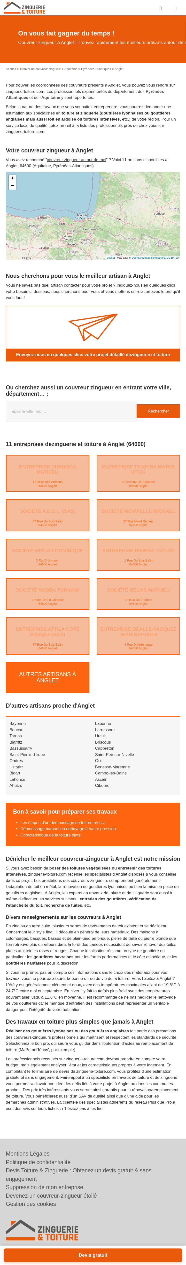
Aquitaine (71, 69)
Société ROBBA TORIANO (47, 590)
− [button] (12, 186)
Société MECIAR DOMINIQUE (47, 550)
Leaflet (111, 257)
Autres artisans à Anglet (47, 676)
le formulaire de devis (48, 1069)
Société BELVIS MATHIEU (138, 590)
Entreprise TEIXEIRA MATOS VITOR (138, 469)
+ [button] (12, 178)
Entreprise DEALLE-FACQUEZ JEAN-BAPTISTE (138, 631)
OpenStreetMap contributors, (149, 257)
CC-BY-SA (172, 257)
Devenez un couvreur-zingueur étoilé (51, 1196)
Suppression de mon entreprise (44, 1187)
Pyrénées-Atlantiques (96, 69)
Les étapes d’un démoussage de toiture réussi (62, 820)
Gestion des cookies (31, 1204)
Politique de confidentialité (38, 1162)
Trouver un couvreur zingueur (40, 69)
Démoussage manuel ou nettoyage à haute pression (68, 827)
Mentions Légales (27, 1154)
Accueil (11, 69)
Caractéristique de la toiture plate (50, 833)
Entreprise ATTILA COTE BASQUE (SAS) (47, 631)
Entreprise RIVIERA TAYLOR (138, 550)
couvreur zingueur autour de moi (76, 160)
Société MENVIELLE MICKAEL (138, 511)
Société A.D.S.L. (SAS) (47, 511)
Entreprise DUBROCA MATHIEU (47, 469)
